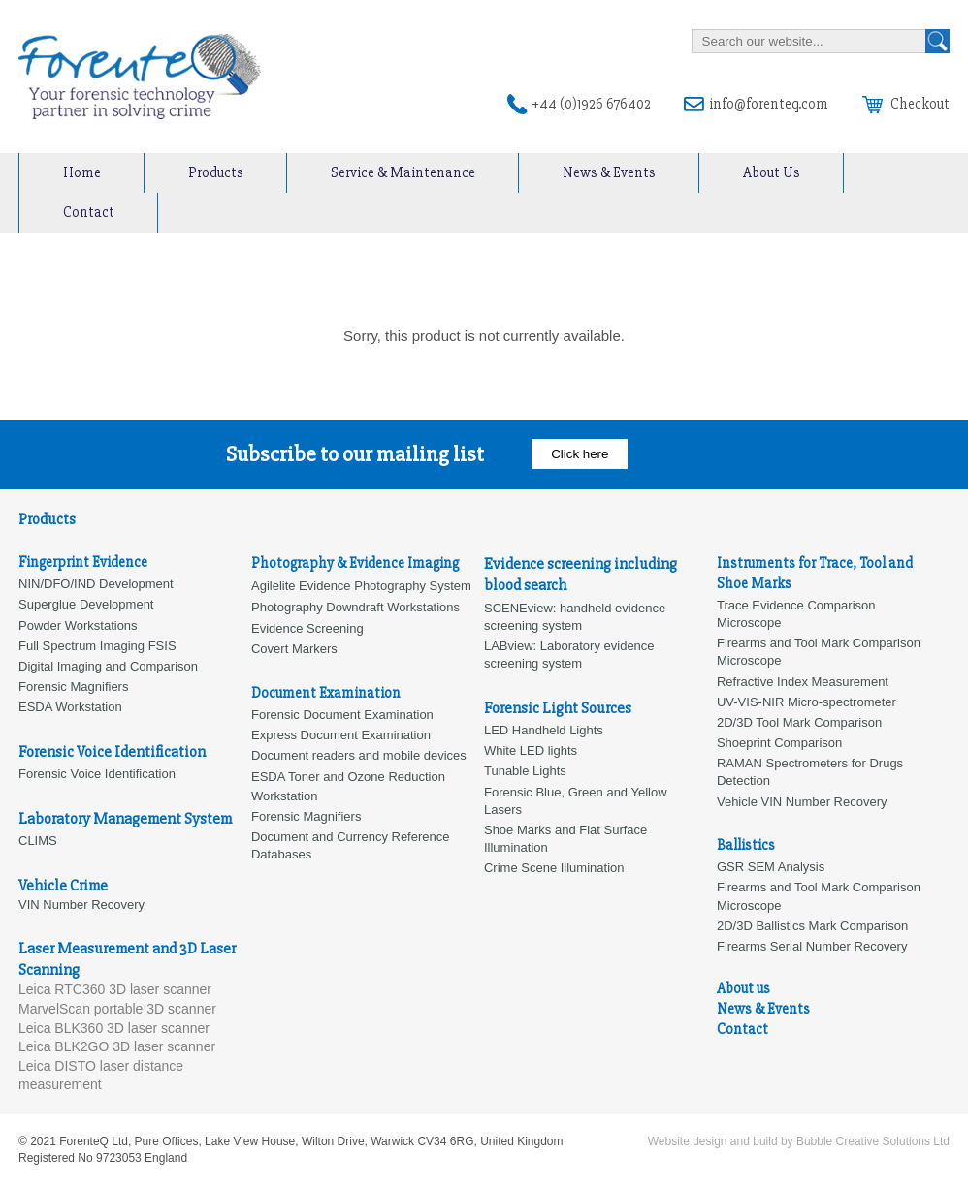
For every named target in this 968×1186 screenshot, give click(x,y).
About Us (771, 172)
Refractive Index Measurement (802, 681)
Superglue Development (85, 604)
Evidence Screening (307, 628)
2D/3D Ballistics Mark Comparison (812, 926)
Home (82, 172)
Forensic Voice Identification (97, 773)
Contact (88, 212)
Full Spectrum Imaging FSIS (97, 646)
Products (215, 172)
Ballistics (746, 845)
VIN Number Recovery (81, 904)
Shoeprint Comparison (779, 742)
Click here (579, 454)
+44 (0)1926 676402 (591, 103)
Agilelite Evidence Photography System (361, 585)
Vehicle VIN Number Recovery (802, 802)
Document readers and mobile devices (359, 755)
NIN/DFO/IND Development (96, 584)
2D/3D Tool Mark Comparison (799, 722)
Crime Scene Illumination (554, 867)
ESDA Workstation (70, 707)
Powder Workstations (78, 625)
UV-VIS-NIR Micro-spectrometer (806, 702)
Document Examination (326, 693)
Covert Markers (294, 648)
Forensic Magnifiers (306, 816)
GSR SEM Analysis (770, 866)
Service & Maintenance (403, 172)
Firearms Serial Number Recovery (812, 946)
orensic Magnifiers (77, 686)
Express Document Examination (341, 735)
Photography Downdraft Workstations (355, 607)
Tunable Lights (525, 771)
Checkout (906, 103)
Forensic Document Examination (342, 714)
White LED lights (530, 750)
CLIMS (37, 840)
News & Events (609, 172)
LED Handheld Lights (543, 730)
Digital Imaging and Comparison (108, 666)
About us (743, 988)
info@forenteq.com (768, 103)
